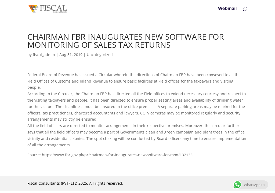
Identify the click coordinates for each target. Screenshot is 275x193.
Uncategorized (100, 54)
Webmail (227, 9)
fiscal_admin (44, 54)
